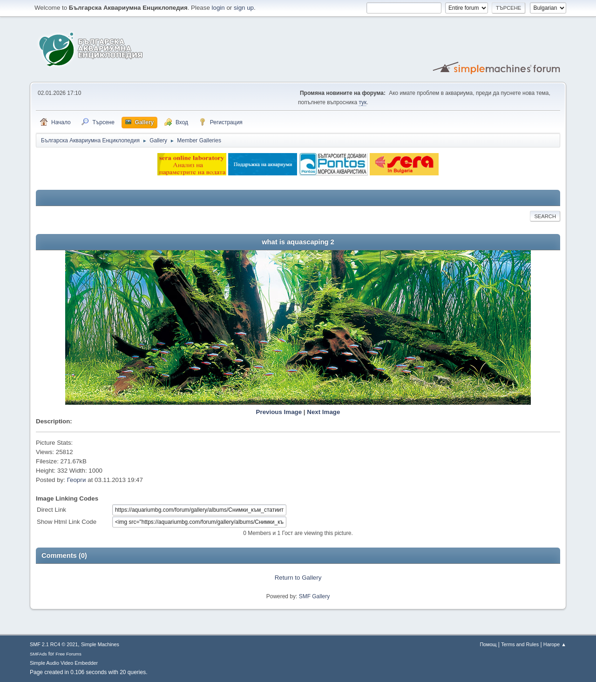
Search (545, 216)
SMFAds (38, 653)
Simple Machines (100, 644)
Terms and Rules (520, 644)
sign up (244, 7)
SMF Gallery (314, 596)
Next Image (323, 411)
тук (362, 102)
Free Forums (68, 653)
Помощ (488, 644)
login (218, 7)
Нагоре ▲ (554, 644)
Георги (76, 479)
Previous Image (279, 411)
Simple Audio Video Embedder (64, 663)
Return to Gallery (298, 577)
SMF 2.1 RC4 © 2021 (54, 644)
